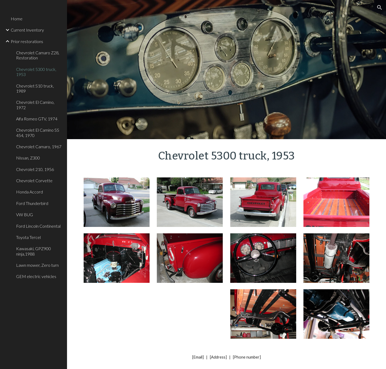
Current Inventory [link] (27, 29)
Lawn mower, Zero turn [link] (37, 265)
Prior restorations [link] (27, 41)
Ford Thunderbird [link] (32, 203)
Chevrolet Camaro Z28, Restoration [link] (37, 55)
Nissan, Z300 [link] (28, 157)
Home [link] (17, 18)
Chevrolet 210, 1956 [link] (35, 169)
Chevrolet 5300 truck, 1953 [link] (36, 72)
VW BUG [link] (24, 214)
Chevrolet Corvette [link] (34, 180)
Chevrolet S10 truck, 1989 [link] (35, 88)
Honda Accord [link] (29, 191)
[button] (379, 7)
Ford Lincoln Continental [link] (38, 226)
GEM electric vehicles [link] (36, 276)
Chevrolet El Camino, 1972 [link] (35, 105)
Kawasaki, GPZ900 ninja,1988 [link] (33, 251)
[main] (226, 155)
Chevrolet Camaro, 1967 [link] (38, 146)
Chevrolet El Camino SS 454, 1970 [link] (37, 132)
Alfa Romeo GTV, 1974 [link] (36, 118)
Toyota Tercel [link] (28, 237)
